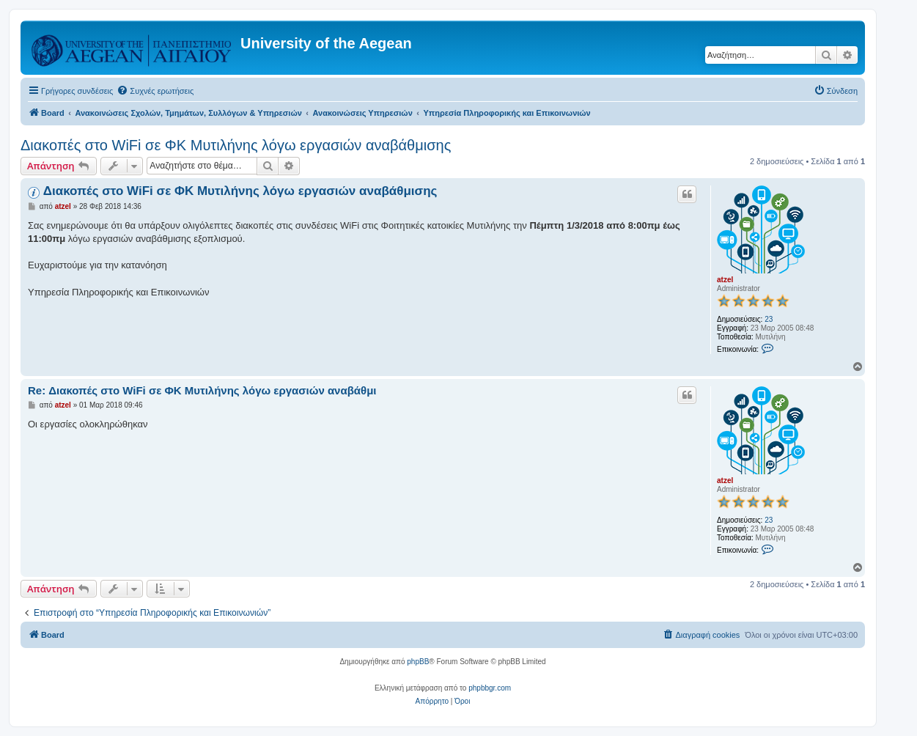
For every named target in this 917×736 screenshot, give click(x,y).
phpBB (418, 662)
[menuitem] (155, 91)
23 (769, 319)
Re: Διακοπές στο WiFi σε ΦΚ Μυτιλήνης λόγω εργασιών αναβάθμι (202, 390)
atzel (725, 280)
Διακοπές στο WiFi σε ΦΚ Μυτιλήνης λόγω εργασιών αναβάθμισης (236, 145)
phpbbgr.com (489, 688)
